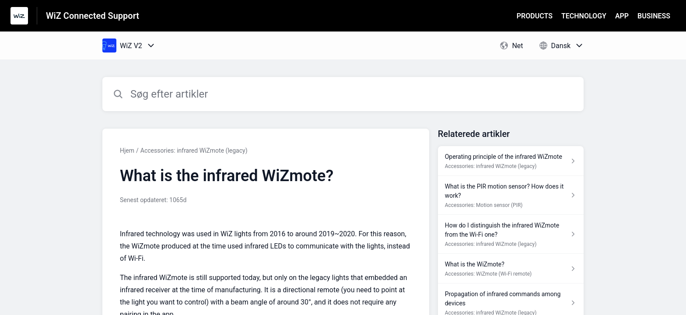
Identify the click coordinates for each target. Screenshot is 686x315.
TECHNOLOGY (583, 16)
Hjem (127, 150)
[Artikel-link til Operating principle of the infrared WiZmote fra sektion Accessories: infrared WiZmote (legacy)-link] (511, 161)
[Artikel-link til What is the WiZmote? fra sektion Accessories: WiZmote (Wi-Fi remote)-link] (511, 269)
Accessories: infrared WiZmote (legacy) (194, 150)
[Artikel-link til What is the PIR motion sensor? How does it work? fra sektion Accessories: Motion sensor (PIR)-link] (511, 195)
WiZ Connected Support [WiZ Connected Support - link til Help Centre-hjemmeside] (92, 15)
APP (622, 16)
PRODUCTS (535, 16)
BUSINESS (653, 16)
